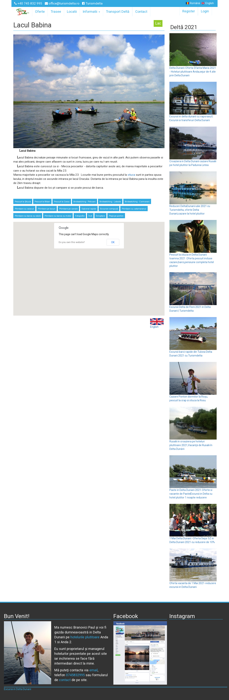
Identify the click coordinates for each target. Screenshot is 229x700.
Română (193, 3)
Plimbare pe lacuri (46, 209)
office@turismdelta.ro (62, 3)
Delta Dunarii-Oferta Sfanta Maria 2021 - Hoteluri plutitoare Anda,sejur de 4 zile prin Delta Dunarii (192, 71)
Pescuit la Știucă (23, 201)
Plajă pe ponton (116, 216)
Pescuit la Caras (62, 201)
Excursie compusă (109, 209)
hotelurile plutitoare (85, 637)
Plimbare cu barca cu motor (58, 216)
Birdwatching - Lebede (110, 201)
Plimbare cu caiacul (24, 209)
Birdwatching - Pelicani (84, 201)
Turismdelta (92, 3)
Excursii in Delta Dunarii (17, 689)
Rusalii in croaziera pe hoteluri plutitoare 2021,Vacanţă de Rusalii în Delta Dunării (190, 445)
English (207, 3)
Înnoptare (100, 216)
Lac (158, 23)
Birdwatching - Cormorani (137, 201)
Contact (141, 12)
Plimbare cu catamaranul (134, 209)
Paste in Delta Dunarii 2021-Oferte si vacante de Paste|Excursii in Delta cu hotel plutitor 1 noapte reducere (190, 493)
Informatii (91, 12)
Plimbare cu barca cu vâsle (28, 216)
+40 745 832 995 (28, 3)
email (93, 670)
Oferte (40, 12)
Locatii (72, 12)
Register (188, 11)
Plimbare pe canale (68, 209)
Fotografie (80, 216)
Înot (90, 216)
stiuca (131, 174)
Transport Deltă (117, 12)
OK (112, 242)
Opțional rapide (89, 209)
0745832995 (75, 675)
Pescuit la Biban (42, 201)
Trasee (56, 12)
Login (205, 11)
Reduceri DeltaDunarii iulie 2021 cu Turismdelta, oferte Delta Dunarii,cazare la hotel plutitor (189, 210)
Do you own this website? (72, 242)
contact (65, 680)
